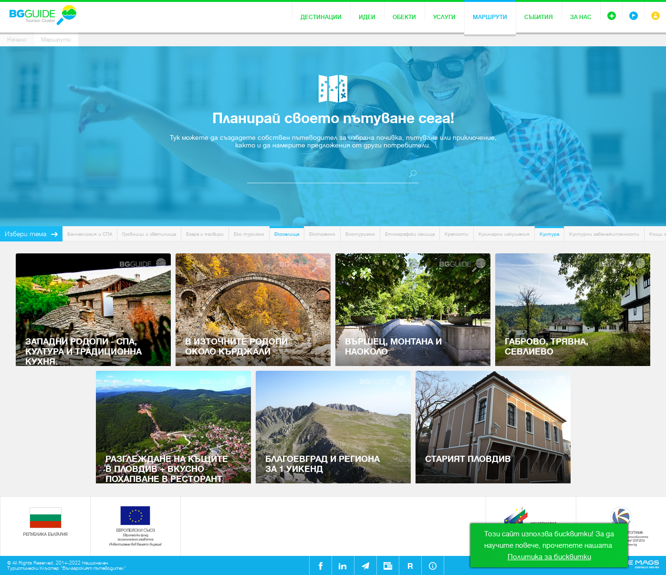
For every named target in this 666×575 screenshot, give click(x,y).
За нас (581, 17)
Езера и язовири (205, 234)
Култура (549, 234)
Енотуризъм (360, 234)
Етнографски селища (410, 234)
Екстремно (322, 234)
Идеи (367, 17)
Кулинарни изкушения (504, 234)
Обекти (404, 17)
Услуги (444, 17)
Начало (16, 39)
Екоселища (286, 234)
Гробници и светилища (149, 234)
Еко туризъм (249, 234)
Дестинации (321, 17)
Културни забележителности (604, 234)
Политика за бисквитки (549, 557)
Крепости (456, 234)
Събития (538, 17)
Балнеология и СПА (89, 234)
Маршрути (490, 17)
